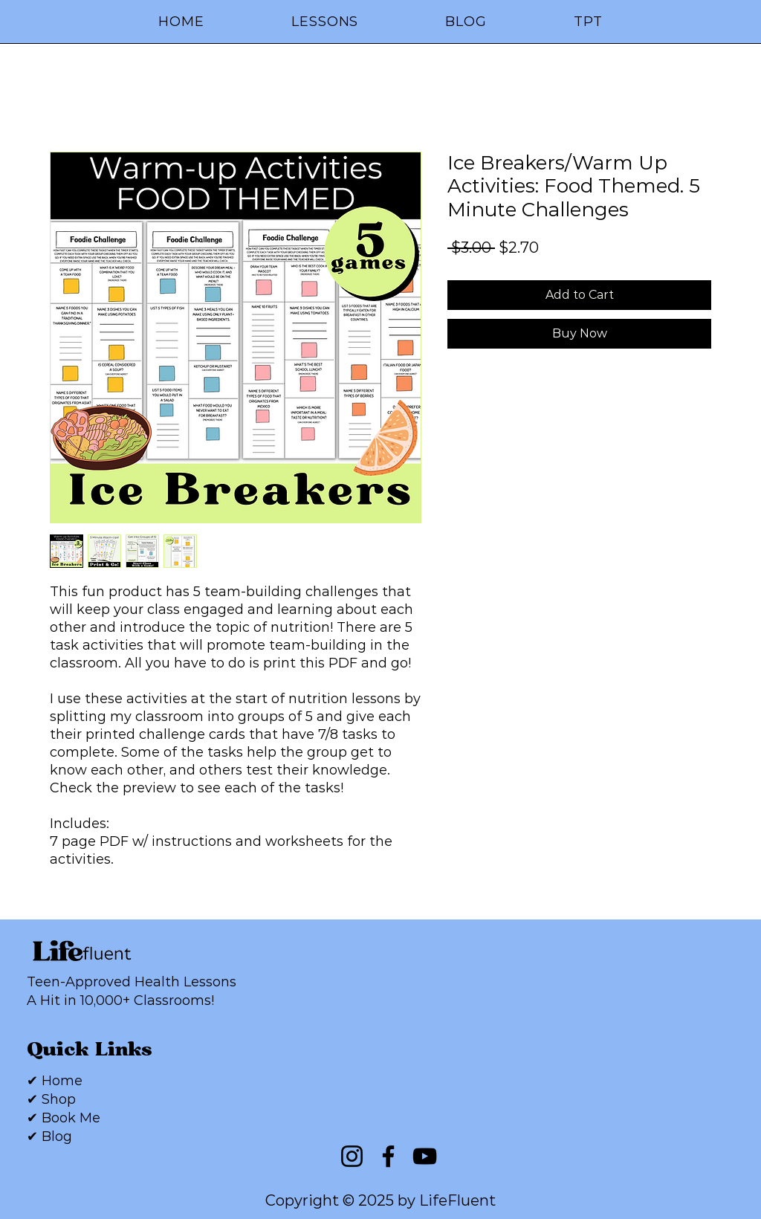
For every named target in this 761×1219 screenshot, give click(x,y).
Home (62, 1081)
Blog (57, 1136)
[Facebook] (388, 1156)
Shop (59, 1099)
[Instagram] (351, 1156)
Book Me (71, 1118)
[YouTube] (424, 1156)
